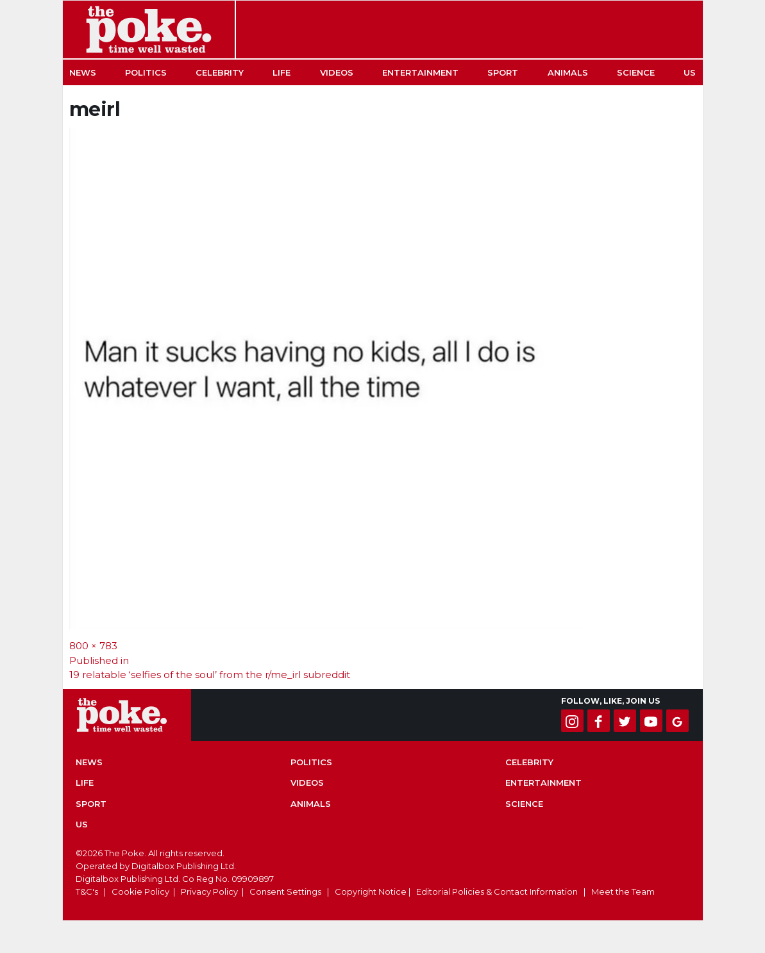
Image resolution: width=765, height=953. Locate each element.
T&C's (87, 891)
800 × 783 (93, 646)
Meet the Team (623, 891)
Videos (336, 72)
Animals (568, 72)
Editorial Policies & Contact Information (497, 891)
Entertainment (420, 72)
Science (636, 72)
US (690, 72)
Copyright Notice (371, 891)
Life (281, 72)
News (82, 72)
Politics (146, 72)
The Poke (149, 29)
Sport (502, 72)
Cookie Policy (140, 891)
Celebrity (220, 72)
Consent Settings (285, 891)
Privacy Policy (209, 891)
